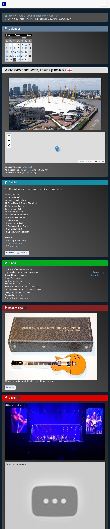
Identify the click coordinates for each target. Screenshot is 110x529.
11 (30, 48)
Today (17, 35)
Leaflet (81, 161)
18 (30, 52)
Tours (20, 16)
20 (10, 56)
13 (10, 52)
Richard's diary (97, 275)
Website (27, 167)
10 (26, 48)
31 (26, 59)
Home (9, 16)
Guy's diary (99, 272)
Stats (10, 253)
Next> (29, 35)
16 (22, 52)
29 (18, 59)
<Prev (7, 35)
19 (7, 56)
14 (14, 52)
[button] (8, 145)
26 (7, 59)
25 (30, 56)
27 (10, 59)
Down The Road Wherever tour (42, 16)
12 (7, 52)
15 (18, 52)
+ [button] (9, 136)
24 (26, 56)
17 (26, 52)
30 (22, 59)
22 (18, 56)
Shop (10, 387)
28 (14, 59)
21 (14, 56)
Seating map (29, 172)
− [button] (9, 140)
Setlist (22, 253)
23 (22, 56)
